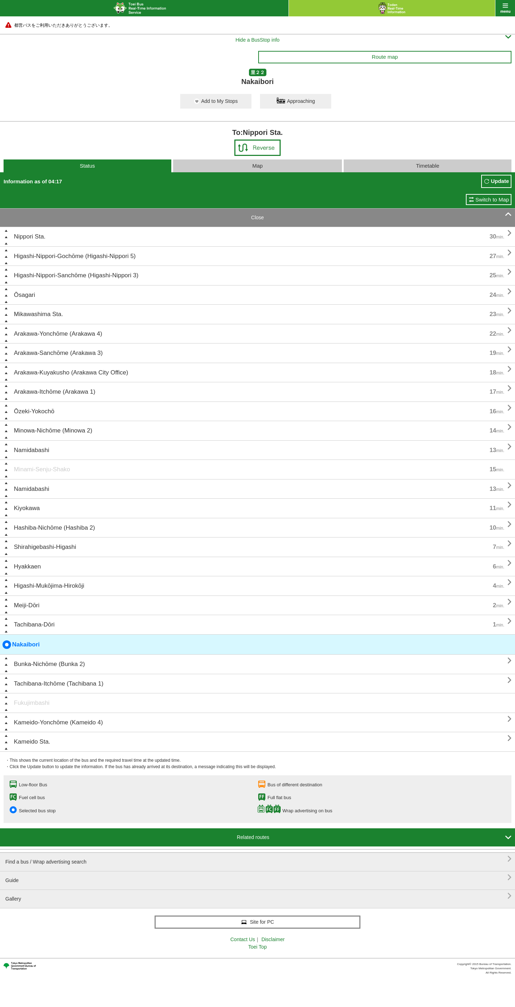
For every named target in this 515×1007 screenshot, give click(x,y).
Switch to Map (492, 199)
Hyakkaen (27, 566)
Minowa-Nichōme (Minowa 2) (53, 430)
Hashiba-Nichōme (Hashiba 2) (54, 527)
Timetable (427, 166)
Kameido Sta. (32, 741)
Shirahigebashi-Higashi (45, 547)
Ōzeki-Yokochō (34, 411)
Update (500, 181)
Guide (258, 877)
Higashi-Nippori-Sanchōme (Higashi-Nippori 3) (76, 275)
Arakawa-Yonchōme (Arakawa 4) (58, 333)
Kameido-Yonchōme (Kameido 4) (58, 722)
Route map (385, 57)
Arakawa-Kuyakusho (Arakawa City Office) (71, 372)
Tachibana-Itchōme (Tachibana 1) (58, 683)
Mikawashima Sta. (38, 314)
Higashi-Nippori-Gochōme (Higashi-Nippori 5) (75, 256)
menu (505, 8)
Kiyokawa (27, 508)
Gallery (258, 896)
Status (87, 166)
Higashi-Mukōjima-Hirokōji (49, 585)
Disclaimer (273, 939)
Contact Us (242, 939)
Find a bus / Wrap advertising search (258, 859)
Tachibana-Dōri (34, 624)
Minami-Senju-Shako (42, 469)
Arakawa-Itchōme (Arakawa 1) (54, 391)
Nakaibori (21, 644)
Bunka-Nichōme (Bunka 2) (49, 664)
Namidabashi (31, 450)
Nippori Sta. (30, 236)
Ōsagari (24, 295)
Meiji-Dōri (27, 605)
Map (257, 166)
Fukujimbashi (32, 702)
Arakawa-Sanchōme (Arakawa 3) (58, 353)
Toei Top (257, 947)
